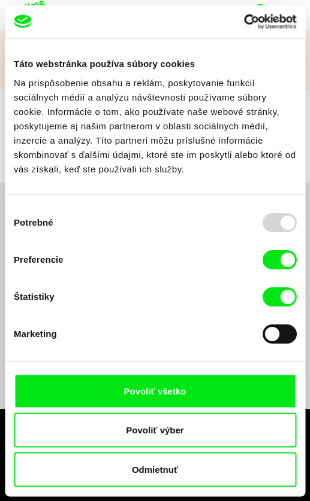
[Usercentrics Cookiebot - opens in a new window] (243, 21)
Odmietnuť (155, 469)
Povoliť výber (154, 430)
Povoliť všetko (155, 390)
